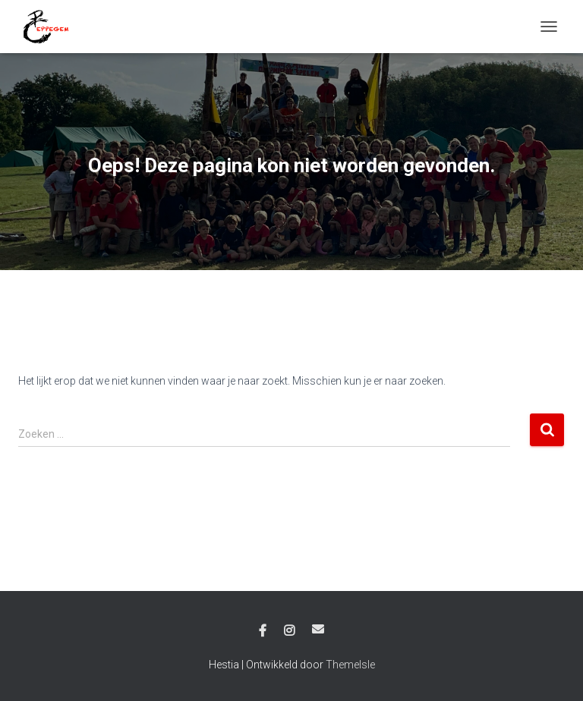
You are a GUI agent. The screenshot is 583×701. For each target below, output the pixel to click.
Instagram (289, 631)
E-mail (318, 629)
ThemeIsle (350, 665)
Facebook (262, 631)
